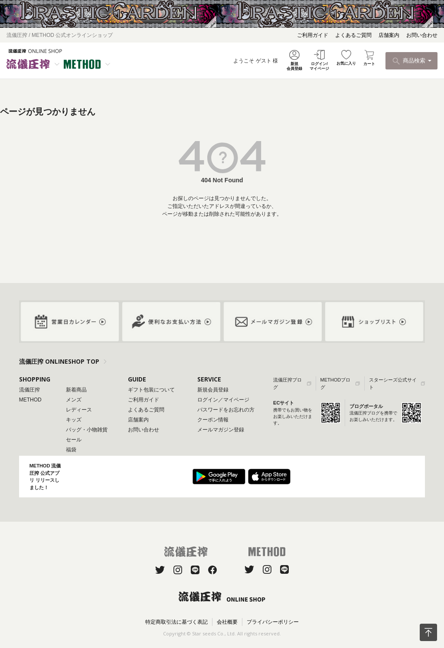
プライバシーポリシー (273, 622)
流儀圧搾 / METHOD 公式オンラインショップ (60, 35)
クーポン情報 (213, 420)
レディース (79, 410)
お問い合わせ (421, 35)
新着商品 (76, 390)
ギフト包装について (151, 390)
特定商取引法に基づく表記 (176, 622)
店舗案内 (389, 35)
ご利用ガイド (312, 35)
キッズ (74, 420)
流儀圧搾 (29, 390)
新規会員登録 (213, 390)
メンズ (74, 400)
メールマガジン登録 (220, 430)
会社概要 (227, 622)
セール (74, 440)
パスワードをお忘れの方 (226, 410)
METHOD (30, 400)
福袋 (71, 450)
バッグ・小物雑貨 (87, 430)
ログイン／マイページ (223, 400)
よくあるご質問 (353, 35)
